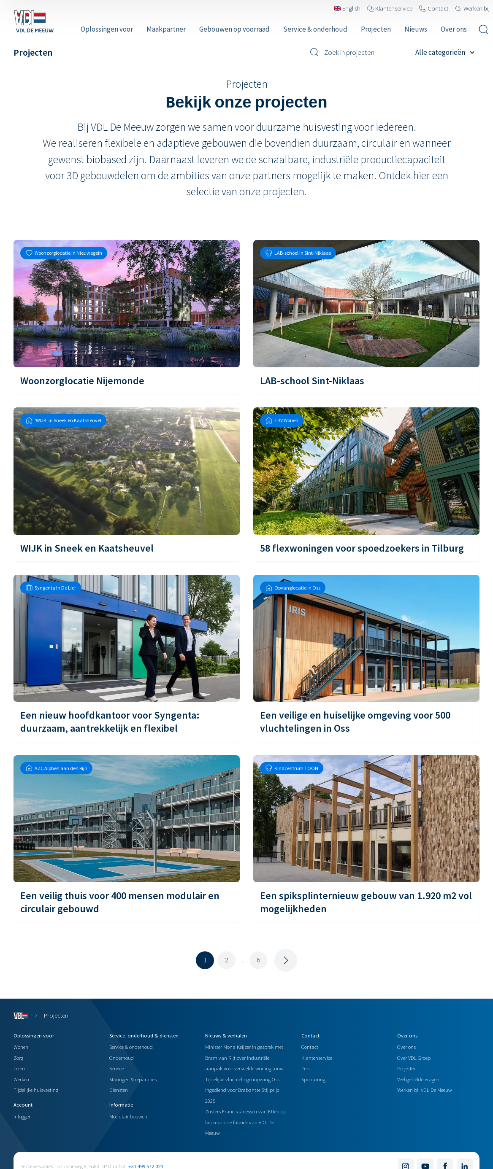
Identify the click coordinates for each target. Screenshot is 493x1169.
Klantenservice (316, 1057)
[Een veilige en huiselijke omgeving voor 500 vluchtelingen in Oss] (366, 658)
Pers (305, 1068)
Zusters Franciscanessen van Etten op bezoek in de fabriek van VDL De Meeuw (245, 1122)
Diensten (118, 1089)
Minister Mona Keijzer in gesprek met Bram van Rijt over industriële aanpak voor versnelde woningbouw (244, 1057)
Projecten (407, 1068)
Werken (21, 1079)
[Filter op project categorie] (447, 52)
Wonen (21, 1046)
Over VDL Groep (414, 1057)
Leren (19, 1068)
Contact (309, 1046)
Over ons (406, 1046)
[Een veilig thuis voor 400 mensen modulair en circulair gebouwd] (127, 838)
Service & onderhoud (131, 1046)
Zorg (18, 1057)
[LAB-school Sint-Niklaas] (366, 317)
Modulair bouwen (128, 1116)
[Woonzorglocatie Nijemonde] (127, 317)
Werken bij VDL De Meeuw (424, 1089)
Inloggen (23, 1116)
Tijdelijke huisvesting (36, 1089)
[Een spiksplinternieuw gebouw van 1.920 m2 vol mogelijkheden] (366, 838)
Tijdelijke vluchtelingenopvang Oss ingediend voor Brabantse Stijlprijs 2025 (242, 1090)
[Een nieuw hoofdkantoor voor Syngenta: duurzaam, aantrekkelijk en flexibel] (127, 658)
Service (116, 1068)
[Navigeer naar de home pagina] (34, 21)
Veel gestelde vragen (418, 1079)
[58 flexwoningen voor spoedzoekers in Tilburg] (366, 484)
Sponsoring (313, 1079)
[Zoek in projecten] (359, 52)
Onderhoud (121, 1057)
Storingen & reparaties (133, 1079)
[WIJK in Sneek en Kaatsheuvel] (127, 484)
